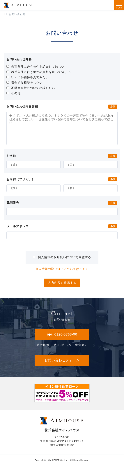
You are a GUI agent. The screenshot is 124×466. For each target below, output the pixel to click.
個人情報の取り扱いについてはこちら (62, 268)
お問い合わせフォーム (62, 360)
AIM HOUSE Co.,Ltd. (58, 460)
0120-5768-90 (62, 334)
